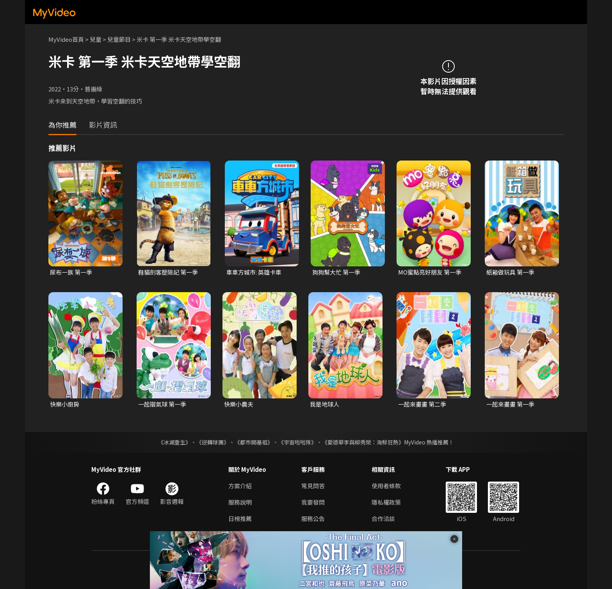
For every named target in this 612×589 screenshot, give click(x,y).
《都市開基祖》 (254, 442)
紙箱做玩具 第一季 (510, 272)
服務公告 (313, 518)
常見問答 (313, 486)
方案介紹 (240, 486)
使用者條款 (386, 486)
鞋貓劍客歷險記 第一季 (168, 272)
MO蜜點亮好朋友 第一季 (429, 272)
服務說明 (240, 502)
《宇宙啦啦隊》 (297, 442)
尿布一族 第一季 (71, 272)
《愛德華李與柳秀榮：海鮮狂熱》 (363, 442)
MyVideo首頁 (66, 39)
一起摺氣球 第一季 (162, 404)
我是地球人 (324, 404)
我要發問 (313, 502)
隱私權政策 (386, 502)
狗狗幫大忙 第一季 (336, 272)
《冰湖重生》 (174, 442)
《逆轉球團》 (212, 442)
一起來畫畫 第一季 (510, 404)
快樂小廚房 (64, 404)
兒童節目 (119, 39)
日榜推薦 (240, 518)
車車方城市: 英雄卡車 (253, 272)
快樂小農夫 (238, 404)
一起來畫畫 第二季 (422, 404)
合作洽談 (383, 518)
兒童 (95, 39)
